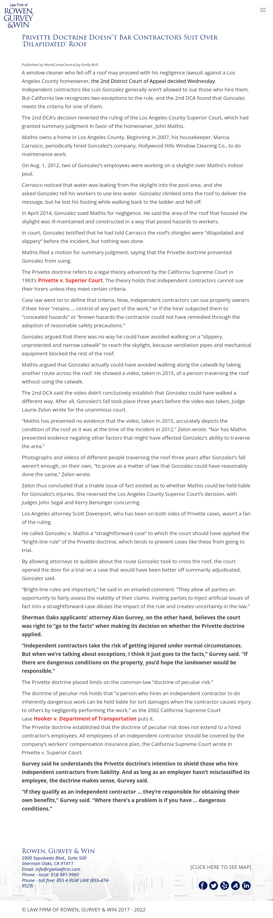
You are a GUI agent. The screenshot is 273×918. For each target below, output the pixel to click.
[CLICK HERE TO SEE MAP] (220, 866)
